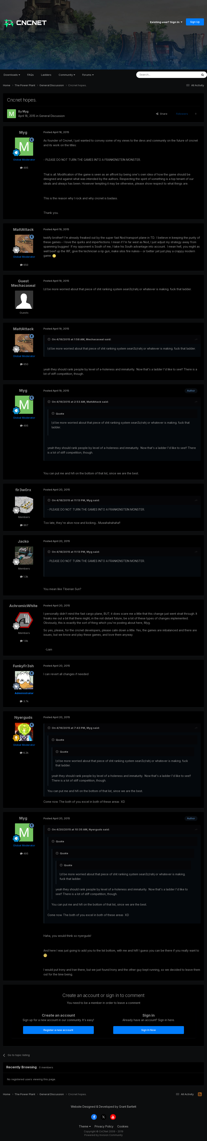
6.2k (24, 752)
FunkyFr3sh (23, 666)
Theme (85, 1126)
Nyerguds (23, 717)
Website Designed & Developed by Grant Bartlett (103, 1106)
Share (161, 113)
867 (24, 525)
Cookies (122, 1126)
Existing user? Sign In (166, 22)
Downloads (12, 74)
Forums (88, 74)
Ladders (46, 74)
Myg (25, 111)
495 (24, 167)
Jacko (23, 541)
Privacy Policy (104, 1126)
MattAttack (23, 229)
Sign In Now (148, 1030)
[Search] (156, 74)
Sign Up (195, 21)
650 (24, 264)
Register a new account (58, 1030)
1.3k (24, 576)
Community (67, 74)
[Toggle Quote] (49, 339)
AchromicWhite (23, 606)
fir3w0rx (23, 490)
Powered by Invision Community (103, 1135)
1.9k (24, 640)
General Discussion (52, 116)
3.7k (24, 701)
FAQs (30, 74)
